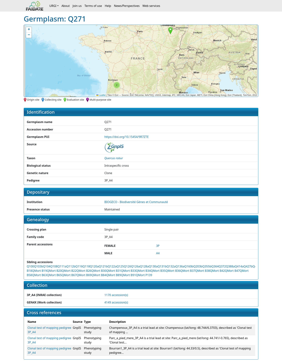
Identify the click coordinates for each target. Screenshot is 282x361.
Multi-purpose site (100, 99)
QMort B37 (187, 271)
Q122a (112, 266)
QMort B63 (39, 275)
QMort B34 (143, 271)
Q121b (103, 266)
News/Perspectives (127, 6)
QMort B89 (113, 275)
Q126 (127, 266)
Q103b (38, 266)
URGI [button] (52, 6)
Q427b (248, 266)
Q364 (215, 266)
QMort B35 (158, 271)
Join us (77, 6)
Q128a (144, 266)
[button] (170, 30)
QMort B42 (217, 271)
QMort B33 (128, 271)
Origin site (33, 99)
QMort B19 (39, 271)
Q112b (70, 266)
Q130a (153, 266)
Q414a (239, 266)
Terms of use (93, 6)
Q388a (230, 266)
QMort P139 (144, 275)
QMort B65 (54, 275)
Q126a (135, 266)
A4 (157, 253)
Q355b (206, 266)
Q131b (162, 266)
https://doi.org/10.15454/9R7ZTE (126, 137)
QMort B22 (69, 271)
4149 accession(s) (116, 302)
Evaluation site (75, 99)
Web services (151, 6)
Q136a (179, 266)
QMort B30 (98, 271)
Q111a (62, 266)
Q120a (94, 266)
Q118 (86, 266)
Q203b (197, 266)
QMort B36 (172, 271)
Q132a (171, 266)
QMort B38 (202, 271)
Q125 (120, 266)
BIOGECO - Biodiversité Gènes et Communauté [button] (136, 202)
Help (108, 6)
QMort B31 (113, 271)
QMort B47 (232, 271)
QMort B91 (128, 275)
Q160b (188, 266)
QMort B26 (84, 271)
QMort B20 (54, 271)
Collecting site (53, 99)
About (66, 6)
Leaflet (101, 95)
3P (157, 246)
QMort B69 (84, 275)
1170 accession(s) (116, 295)
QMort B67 (69, 275)
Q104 (46, 266)
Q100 (30, 266)
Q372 (222, 266)
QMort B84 (98, 275)
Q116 (79, 266)
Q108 (54, 266)
